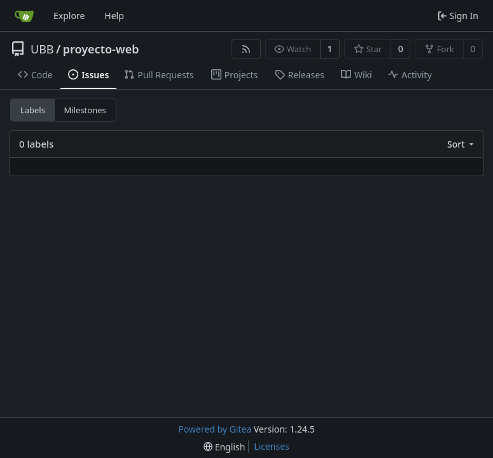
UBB (42, 49)
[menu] (461, 144)
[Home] (24, 15)
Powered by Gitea (214, 429)
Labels (32, 110)
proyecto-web (101, 49)
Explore (69, 16)
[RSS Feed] (246, 49)
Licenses (271, 446)
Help (114, 16)
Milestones (85, 110)
